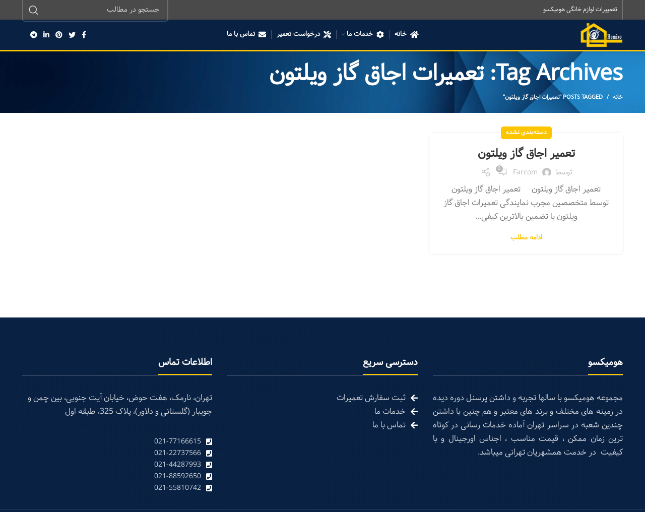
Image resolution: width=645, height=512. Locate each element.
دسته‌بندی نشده (526, 133)
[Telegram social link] (33, 35)
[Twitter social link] (72, 35)
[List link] (117, 442)
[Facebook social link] (84, 35)
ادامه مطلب (526, 238)
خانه (618, 98)
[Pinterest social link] (59, 35)
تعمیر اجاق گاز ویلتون (526, 154)
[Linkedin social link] (46, 35)
